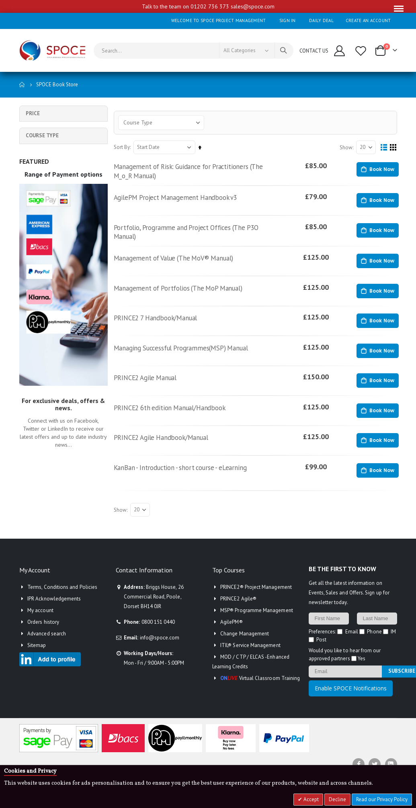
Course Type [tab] (42, 135)
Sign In (287, 20)
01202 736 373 (210, 6)
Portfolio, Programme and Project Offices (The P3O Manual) (194, 235)
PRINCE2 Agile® (238, 612)
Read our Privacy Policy (382, 799)
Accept (310, 799)
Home (22, 85)
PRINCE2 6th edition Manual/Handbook (176, 418)
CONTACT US (313, 50)
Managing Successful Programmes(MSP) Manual (188, 356)
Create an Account (368, 20)
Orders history (43, 635)
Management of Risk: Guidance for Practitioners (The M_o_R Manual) (195, 172)
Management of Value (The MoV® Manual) (180, 264)
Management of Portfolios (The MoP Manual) (185, 294)
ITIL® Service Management (250, 658)
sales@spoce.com (253, 6)
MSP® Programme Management (256, 623)
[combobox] (193, 51)
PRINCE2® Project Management (256, 600)
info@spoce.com (160, 650)
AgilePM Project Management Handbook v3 (182, 200)
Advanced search (46, 646)
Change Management (244, 646)
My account (40, 623)
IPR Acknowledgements (54, 612)
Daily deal (321, 20)
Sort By (124, 147)
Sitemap (36, 658)
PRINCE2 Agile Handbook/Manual (167, 449)
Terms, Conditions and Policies (62, 600)
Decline (337, 799)
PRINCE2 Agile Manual (150, 387)
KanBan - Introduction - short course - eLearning (187, 480)
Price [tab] (33, 113)
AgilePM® (231, 635)
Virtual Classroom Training (260, 691)
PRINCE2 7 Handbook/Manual (161, 325)
